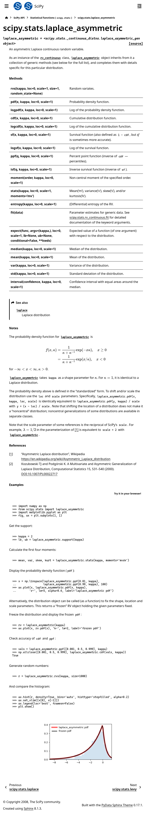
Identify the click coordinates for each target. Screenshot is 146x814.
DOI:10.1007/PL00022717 (39, 474)
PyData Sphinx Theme (117, 805)
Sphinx (28, 808)
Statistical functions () (51, 18)
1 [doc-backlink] (11, 454)
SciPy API (19, 17)
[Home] (6, 18)
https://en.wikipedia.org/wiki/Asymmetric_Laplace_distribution (65, 459)
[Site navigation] (6, 6)
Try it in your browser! (127, 493)
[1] (77, 430)
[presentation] (76, 355)
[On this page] (139, 6)
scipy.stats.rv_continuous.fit (89, 217)
